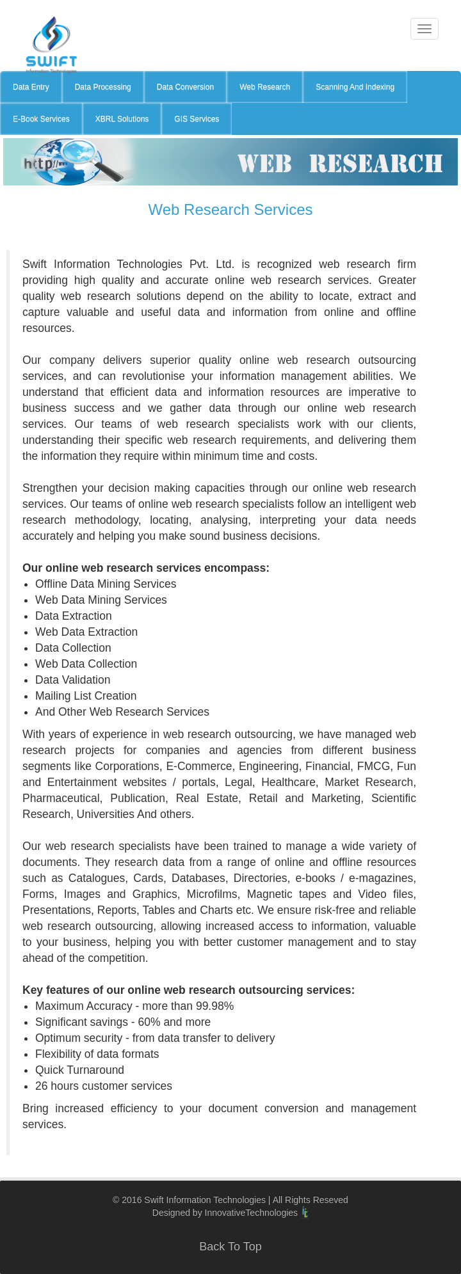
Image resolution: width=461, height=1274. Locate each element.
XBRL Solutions (122, 118)
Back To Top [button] (230, 1246)
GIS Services (196, 118)
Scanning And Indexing (355, 87)
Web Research (264, 87)
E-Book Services (41, 118)
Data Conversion (185, 87)
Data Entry (31, 87)
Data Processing (103, 87)
